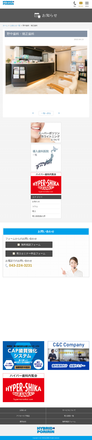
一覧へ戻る (46, 113)
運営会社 (23, 422)
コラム (35, 206)
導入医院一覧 (69, 416)
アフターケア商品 (23, 416)
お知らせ (36, 201)
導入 (34, 211)
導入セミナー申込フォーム (29, 253)
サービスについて (69, 410)
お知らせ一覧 (15, 25)
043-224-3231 (18, 265)
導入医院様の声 (38, 216)
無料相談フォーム (29, 244)
